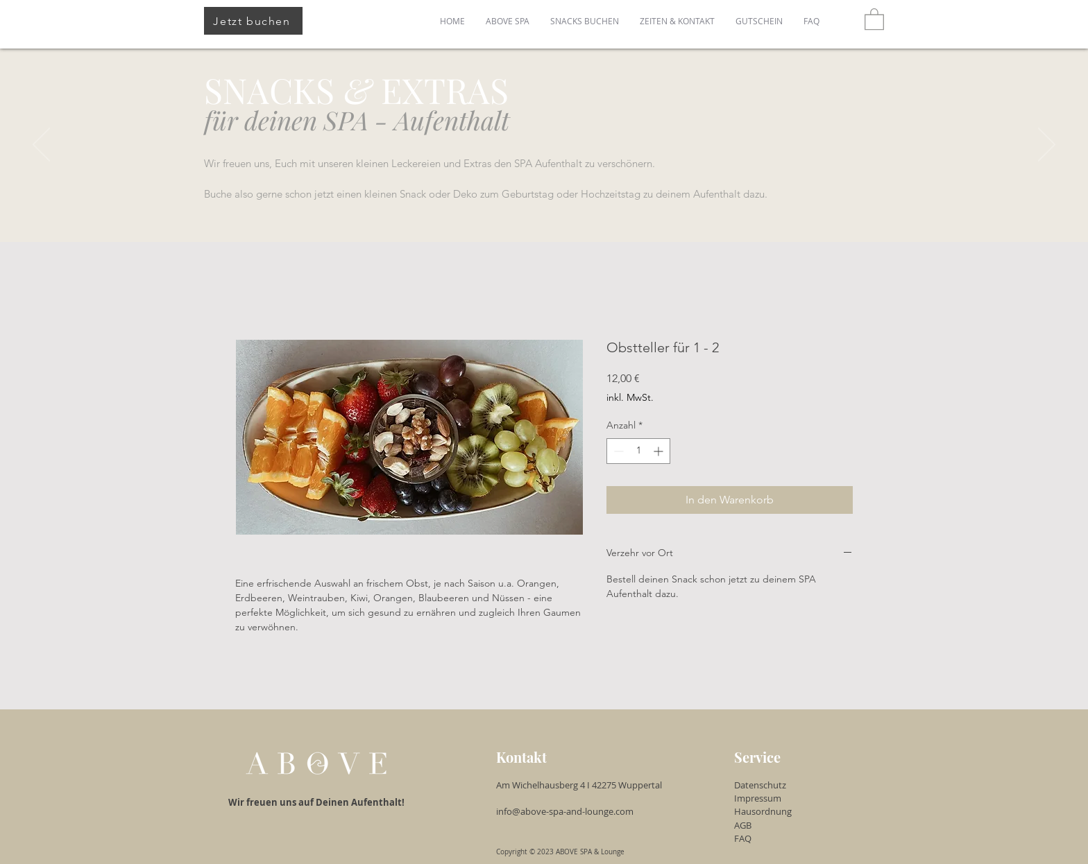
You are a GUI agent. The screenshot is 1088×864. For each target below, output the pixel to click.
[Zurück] (41, 146)
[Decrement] (617, 451)
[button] (874, 18)
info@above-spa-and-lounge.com (567, 811)
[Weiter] (1046, 146)
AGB (742, 825)
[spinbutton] (638, 451)
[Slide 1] (544, 207)
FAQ (742, 838)
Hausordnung (763, 811)
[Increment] (659, 451)
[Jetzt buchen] (253, 21)
